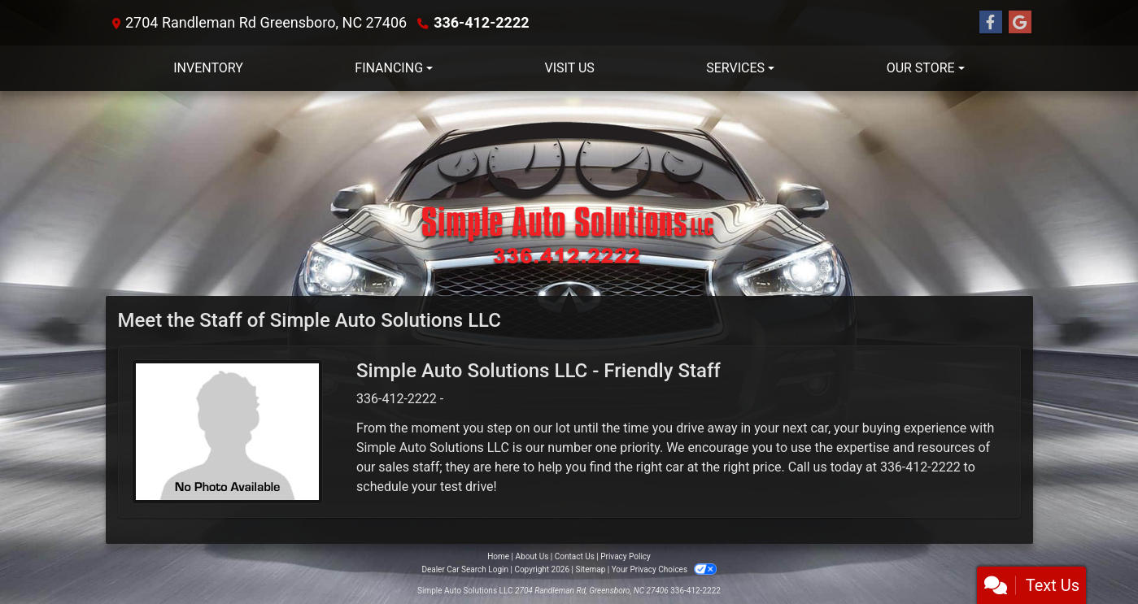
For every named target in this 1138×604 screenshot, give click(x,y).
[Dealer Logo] (569, 193)
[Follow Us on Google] (1020, 23)
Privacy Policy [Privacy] (625, 556)
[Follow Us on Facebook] (990, 23)
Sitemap (590, 569)
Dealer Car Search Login (464, 569)
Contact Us (575, 556)
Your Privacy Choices (664, 569)
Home (498, 556)
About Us (532, 556)
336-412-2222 (481, 22)
